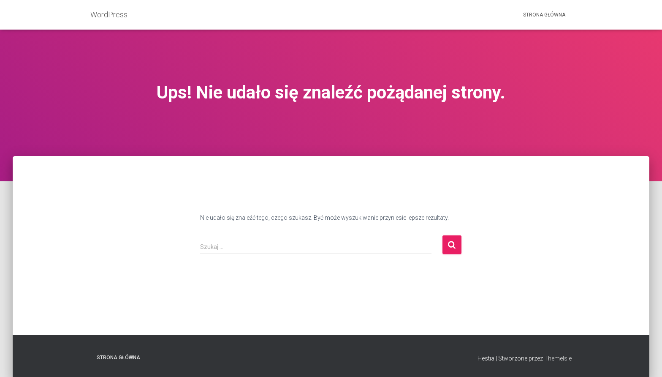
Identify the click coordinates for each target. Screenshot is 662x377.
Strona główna (544, 15)
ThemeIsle (558, 358)
